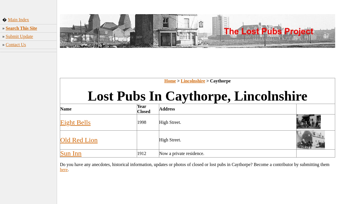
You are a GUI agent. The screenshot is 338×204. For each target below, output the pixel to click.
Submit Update (19, 36)
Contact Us (16, 44)
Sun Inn (70, 153)
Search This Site (21, 28)
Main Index (18, 19)
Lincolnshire (193, 80)
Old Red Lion (79, 140)
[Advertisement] (28, 92)
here (64, 169)
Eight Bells (75, 122)
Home (170, 80)
